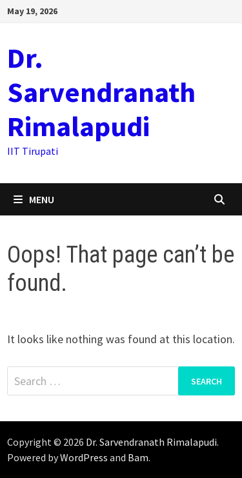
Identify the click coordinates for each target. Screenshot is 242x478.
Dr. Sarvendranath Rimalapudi (101, 92)
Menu (34, 199)
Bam (138, 457)
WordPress (84, 457)
